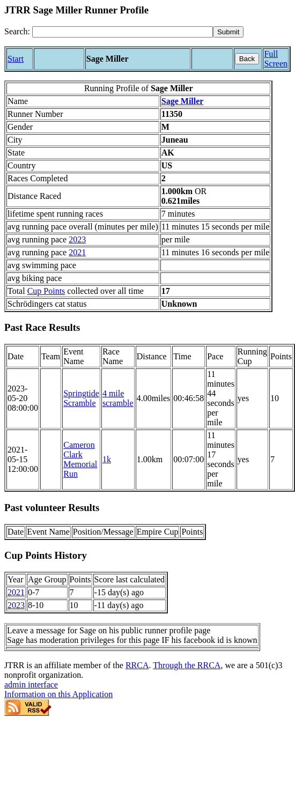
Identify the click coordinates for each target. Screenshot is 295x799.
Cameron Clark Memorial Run (80, 459)
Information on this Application (58, 694)
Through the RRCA (186, 665)
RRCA (137, 665)
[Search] (122, 32)
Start (16, 58)
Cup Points (46, 290)
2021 (77, 252)
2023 (77, 239)
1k (106, 459)
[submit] (228, 32)
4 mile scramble (118, 398)
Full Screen (275, 58)
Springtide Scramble (81, 398)
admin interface (31, 684)
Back (247, 59)
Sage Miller (182, 101)
